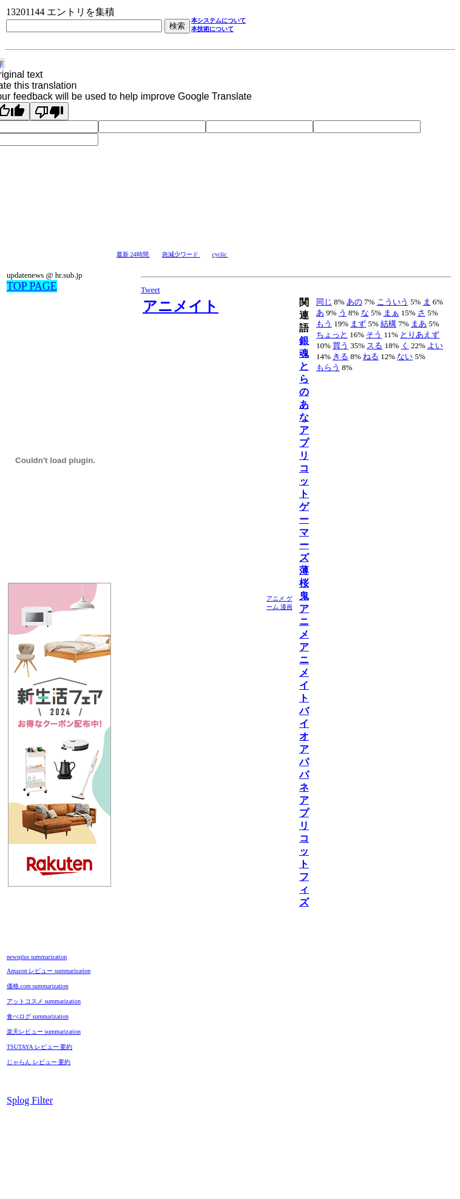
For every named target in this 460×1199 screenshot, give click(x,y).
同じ (324, 301)
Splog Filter (30, 1100)
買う (340, 345)
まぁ (391, 312)
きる (340, 356)
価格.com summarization (38, 986)
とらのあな (304, 391)
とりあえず (419, 334)
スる (374, 345)
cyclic (220, 254)
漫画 (286, 606)
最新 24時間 (133, 254)
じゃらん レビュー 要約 (38, 1062)
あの (354, 301)
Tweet (150, 289)
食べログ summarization (38, 1016)
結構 (388, 323)
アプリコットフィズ (304, 851)
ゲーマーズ (304, 532)
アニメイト (180, 306)
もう (324, 323)
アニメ (276, 598)
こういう (392, 301)
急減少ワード (181, 254)
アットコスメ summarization (44, 1001)
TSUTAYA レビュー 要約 (39, 1046)
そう (374, 334)
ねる (371, 356)
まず (358, 323)
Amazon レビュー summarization (48, 970)
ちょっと (332, 334)
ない (405, 356)
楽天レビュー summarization (44, 1031)
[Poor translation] (49, 111)
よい (435, 345)
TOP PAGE (32, 286)
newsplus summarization (37, 956)
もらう (328, 367)
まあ (419, 323)
